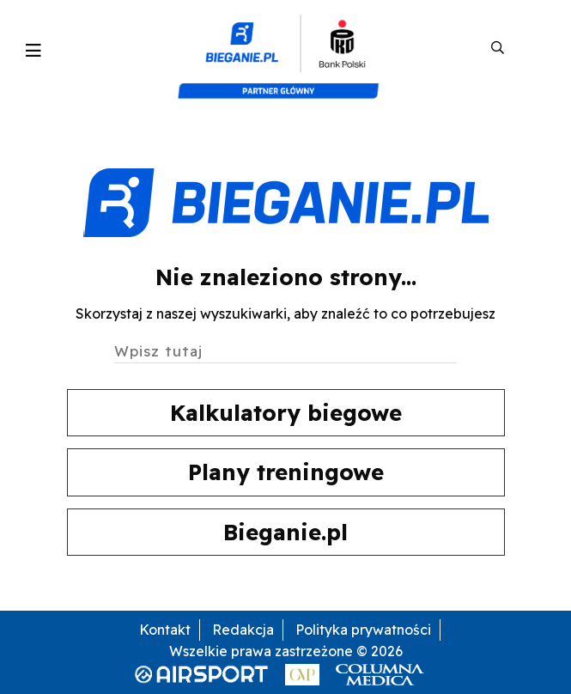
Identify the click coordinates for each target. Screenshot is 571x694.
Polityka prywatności (363, 629)
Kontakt (165, 629)
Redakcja (243, 629)
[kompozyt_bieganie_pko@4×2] (285, 48)
